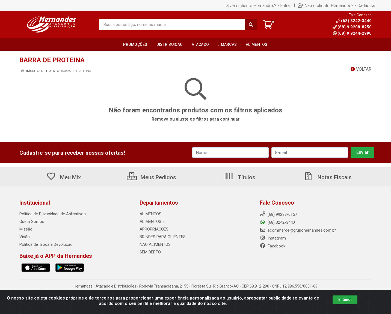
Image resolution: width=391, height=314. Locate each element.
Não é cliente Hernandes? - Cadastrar (337, 5)
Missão (25, 229)
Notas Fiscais (328, 177)
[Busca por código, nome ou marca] (172, 24)
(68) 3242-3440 (277, 222)
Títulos (239, 177)
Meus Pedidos (151, 177)
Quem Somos (31, 221)
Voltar (361, 69)
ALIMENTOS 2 (152, 221)
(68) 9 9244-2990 (352, 33)
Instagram (273, 238)
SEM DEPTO (150, 252)
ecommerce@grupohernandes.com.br (298, 230)
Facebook (272, 246)
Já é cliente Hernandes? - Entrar (258, 5)
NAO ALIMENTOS (155, 244)
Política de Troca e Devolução (46, 244)
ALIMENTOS (150, 213)
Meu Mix (63, 177)
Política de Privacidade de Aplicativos (52, 213)
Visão (24, 236)
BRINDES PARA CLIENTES (163, 236)
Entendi (345, 303)
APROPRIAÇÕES (154, 229)
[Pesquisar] (251, 24)
